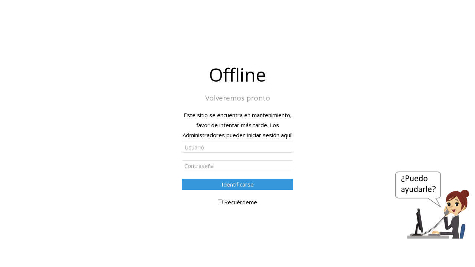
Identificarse (238, 184)
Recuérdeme (240, 202)
